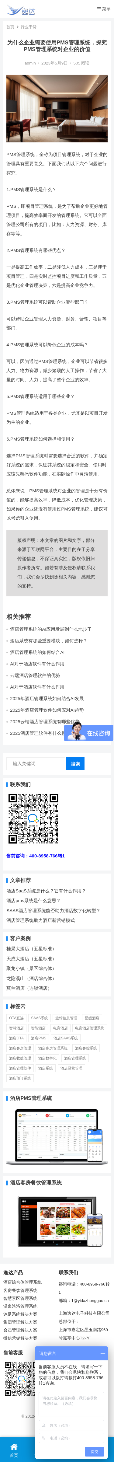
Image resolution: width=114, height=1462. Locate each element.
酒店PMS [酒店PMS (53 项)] (38, 1038)
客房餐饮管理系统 (20, 1290)
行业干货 (28, 27)
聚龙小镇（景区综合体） (31, 968)
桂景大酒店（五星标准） (31, 948)
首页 (10, 27)
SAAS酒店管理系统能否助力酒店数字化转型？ (53, 910)
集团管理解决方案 (20, 1322)
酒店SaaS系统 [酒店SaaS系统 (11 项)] (66, 1038)
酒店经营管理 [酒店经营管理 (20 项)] (71, 1068)
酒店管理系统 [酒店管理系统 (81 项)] (75, 1058)
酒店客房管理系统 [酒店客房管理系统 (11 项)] (52, 1048)
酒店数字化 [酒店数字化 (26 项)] (47, 1058)
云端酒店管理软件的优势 (35, 675)
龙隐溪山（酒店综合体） (31, 978)
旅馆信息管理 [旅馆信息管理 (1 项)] (66, 1018)
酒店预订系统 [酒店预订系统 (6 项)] (20, 1078)
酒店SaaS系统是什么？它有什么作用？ (46, 890)
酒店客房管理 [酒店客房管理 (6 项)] (20, 1048)
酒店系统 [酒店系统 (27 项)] (45, 1068)
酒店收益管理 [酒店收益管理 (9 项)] (20, 1058)
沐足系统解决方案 (20, 1314)
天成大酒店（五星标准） (31, 958)
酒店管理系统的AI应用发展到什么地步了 (51, 629)
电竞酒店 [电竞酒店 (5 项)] (60, 1028)
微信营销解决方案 (20, 1338)
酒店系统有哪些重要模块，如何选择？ (49, 640)
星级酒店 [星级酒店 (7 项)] (92, 1018)
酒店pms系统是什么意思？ (33, 900)
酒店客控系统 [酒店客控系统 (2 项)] (86, 1048)
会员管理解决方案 (20, 1330)
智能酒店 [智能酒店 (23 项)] (38, 1028)
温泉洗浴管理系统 (20, 1306)
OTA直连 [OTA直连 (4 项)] (16, 1018)
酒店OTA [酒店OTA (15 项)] (16, 1038)
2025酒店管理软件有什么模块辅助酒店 (49, 733)
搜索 (75, 763)
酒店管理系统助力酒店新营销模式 (40, 920)
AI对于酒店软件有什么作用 (37, 663)
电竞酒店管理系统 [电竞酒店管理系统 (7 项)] (89, 1028)
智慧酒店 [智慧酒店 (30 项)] (16, 1028)
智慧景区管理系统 (20, 1298)
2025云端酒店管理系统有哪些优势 (44, 721)
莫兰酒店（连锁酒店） (29, 988)
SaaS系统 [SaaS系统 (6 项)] (39, 1018)
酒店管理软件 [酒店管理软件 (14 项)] (20, 1068)
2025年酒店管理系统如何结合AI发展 (47, 698)
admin (30, 63)
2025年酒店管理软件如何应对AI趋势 (47, 710)
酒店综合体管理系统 (22, 1282)
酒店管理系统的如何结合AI (37, 652)
